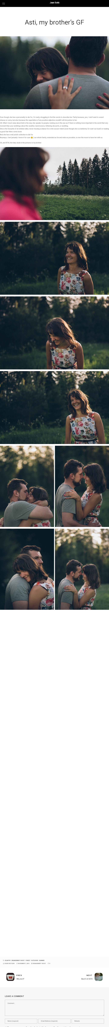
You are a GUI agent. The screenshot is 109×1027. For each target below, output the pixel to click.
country (8, 960)
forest (28, 960)
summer (41, 960)
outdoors (34, 960)
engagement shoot (18, 960)
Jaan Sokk (54, 2)
